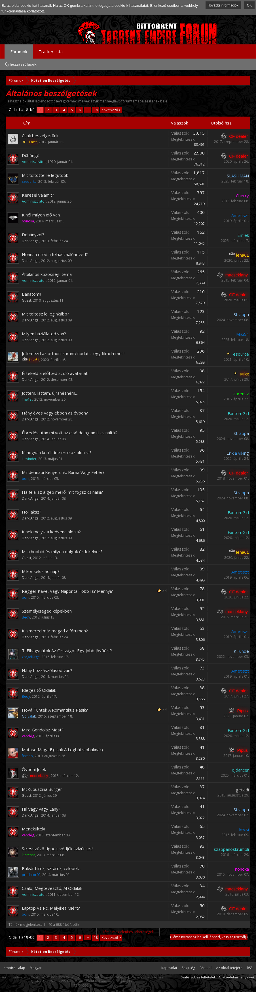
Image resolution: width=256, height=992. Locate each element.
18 (96, 110)
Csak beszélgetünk (40, 135)
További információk (223, 5)
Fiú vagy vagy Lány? (41, 809)
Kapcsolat (169, 967)
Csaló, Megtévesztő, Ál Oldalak (52, 888)
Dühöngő (30, 155)
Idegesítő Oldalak (39, 690)
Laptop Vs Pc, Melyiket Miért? (51, 908)
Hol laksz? (31, 512)
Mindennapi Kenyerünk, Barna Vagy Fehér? (63, 472)
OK (249, 5)
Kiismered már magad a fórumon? (55, 631)
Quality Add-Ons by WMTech (82, 981)
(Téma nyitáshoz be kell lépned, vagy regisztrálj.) (208, 937)
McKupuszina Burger (42, 789)
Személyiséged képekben (47, 611)
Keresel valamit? (38, 195)
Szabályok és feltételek (198, 977)
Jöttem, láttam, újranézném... (50, 393)
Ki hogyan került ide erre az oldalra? (57, 452)
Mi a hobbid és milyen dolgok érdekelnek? (62, 551)
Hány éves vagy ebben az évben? (55, 413)
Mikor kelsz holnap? (41, 571)
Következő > (111, 110)
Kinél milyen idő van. (41, 215)
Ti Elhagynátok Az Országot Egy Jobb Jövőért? (67, 650)
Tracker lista (51, 51)
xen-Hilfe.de (117, 977)
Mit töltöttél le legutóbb (45, 175)
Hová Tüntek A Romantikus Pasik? (55, 710)
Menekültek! (33, 829)
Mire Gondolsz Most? (43, 730)
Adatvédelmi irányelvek (237, 977)
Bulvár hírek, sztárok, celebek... (51, 868)
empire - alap (14, 967)
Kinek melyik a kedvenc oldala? (51, 531)
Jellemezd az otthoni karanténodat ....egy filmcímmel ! (73, 353)
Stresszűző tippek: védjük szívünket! (57, 848)
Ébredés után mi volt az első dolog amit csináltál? (70, 432)
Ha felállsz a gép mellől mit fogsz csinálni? (62, 492)
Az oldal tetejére (229, 967)
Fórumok (18, 51)
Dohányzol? (33, 234)
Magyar (36, 967)
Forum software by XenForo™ (43, 977)
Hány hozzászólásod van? (47, 670)
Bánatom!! (31, 294)
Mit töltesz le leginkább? (45, 314)
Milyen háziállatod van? (44, 333)
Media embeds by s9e (147, 977)
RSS (249, 967)
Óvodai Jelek (34, 769)
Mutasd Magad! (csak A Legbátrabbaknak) (62, 749)
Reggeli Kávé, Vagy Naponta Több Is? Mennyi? (67, 591)
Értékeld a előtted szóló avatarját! (55, 373)
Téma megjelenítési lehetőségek (128, 931)
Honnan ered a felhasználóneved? (55, 254)
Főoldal (205, 967)
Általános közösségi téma (47, 274)
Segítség (188, 967)
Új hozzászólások (21, 64)
